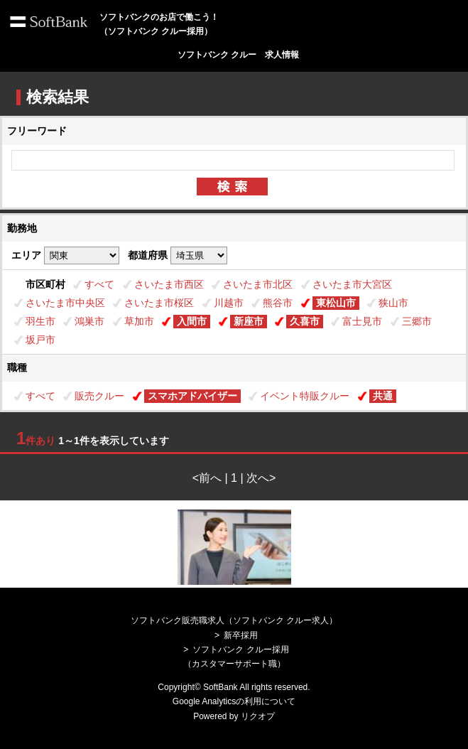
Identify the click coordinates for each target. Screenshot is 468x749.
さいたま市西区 (169, 284)
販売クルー (99, 396)
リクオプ (258, 716)
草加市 (139, 321)
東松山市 (336, 302)
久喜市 (305, 321)
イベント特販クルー (304, 396)
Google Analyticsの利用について (234, 701)
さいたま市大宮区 (352, 284)
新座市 (248, 321)
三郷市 (417, 321)
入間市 (192, 321)
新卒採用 (241, 635)
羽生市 (40, 321)
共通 (383, 396)
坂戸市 (40, 339)
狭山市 (393, 302)
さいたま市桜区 (159, 302)
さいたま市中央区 (65, 302)
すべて (99, 284)
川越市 (229, 302)
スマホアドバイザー (192, 396)
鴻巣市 (89, 321)
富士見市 (362, 321)
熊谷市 (278, 302)
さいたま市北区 (258, 284)
